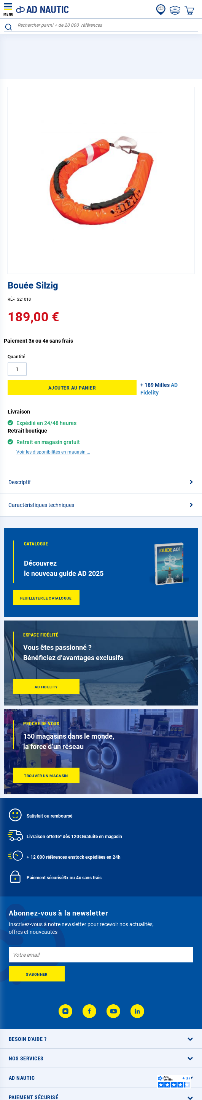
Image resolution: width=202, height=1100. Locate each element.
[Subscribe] (37, 941)
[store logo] (36, 9)
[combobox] (101, 25)
